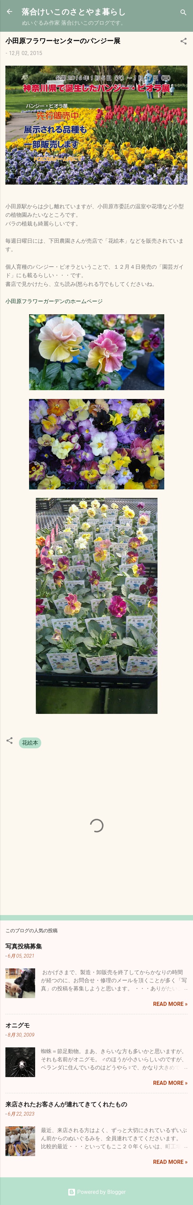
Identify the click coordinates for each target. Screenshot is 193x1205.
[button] (183, 42)
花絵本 (30, 743)
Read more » (170, 1004)
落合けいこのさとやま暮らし (74, 11)
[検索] (183, 13)
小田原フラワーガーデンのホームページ (54, 301)
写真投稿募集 (23, 946)
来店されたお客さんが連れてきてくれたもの (66, 1104)
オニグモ (17, 1025)
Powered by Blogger (97, 1192)
